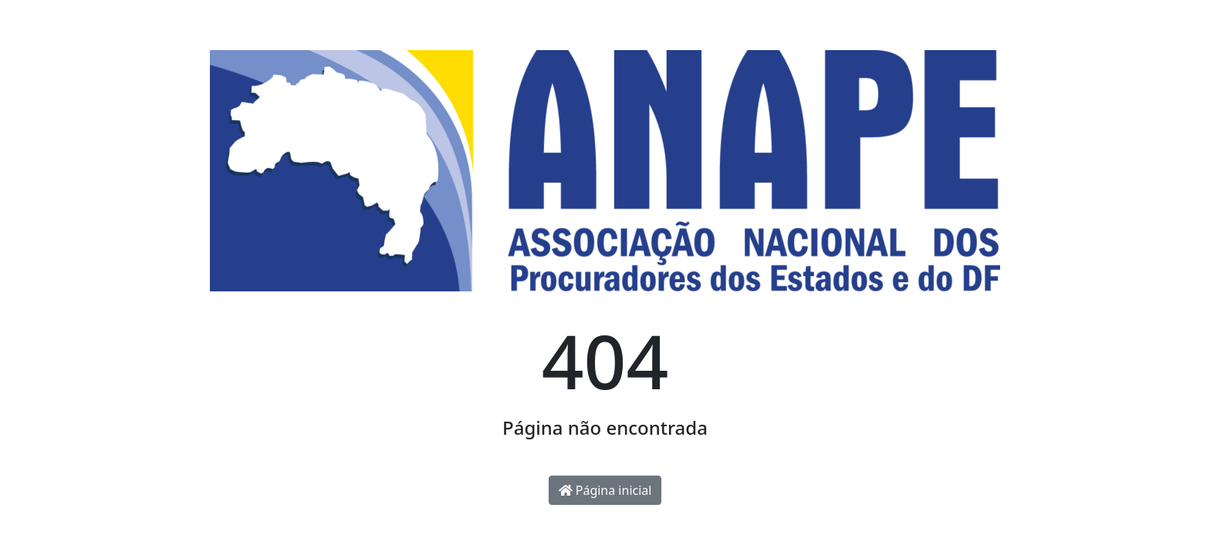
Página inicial (605, 490)
